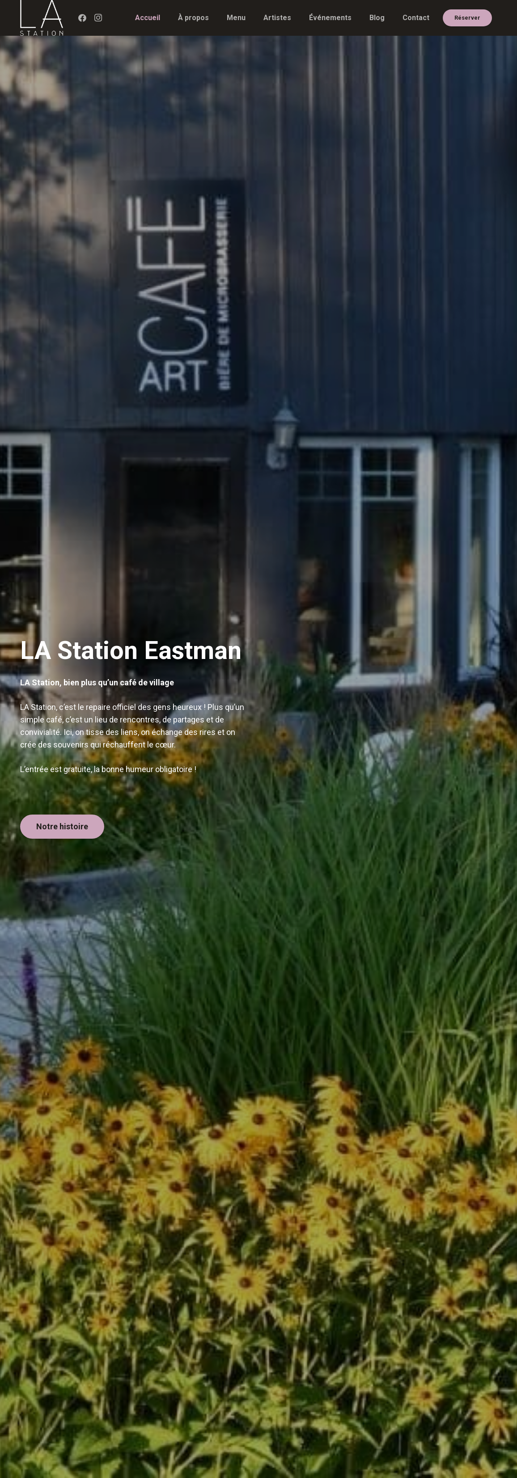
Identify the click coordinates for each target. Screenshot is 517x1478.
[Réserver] (467, 18)
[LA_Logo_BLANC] (41, 18)
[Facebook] (82, 18)
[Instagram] (98, 18)
